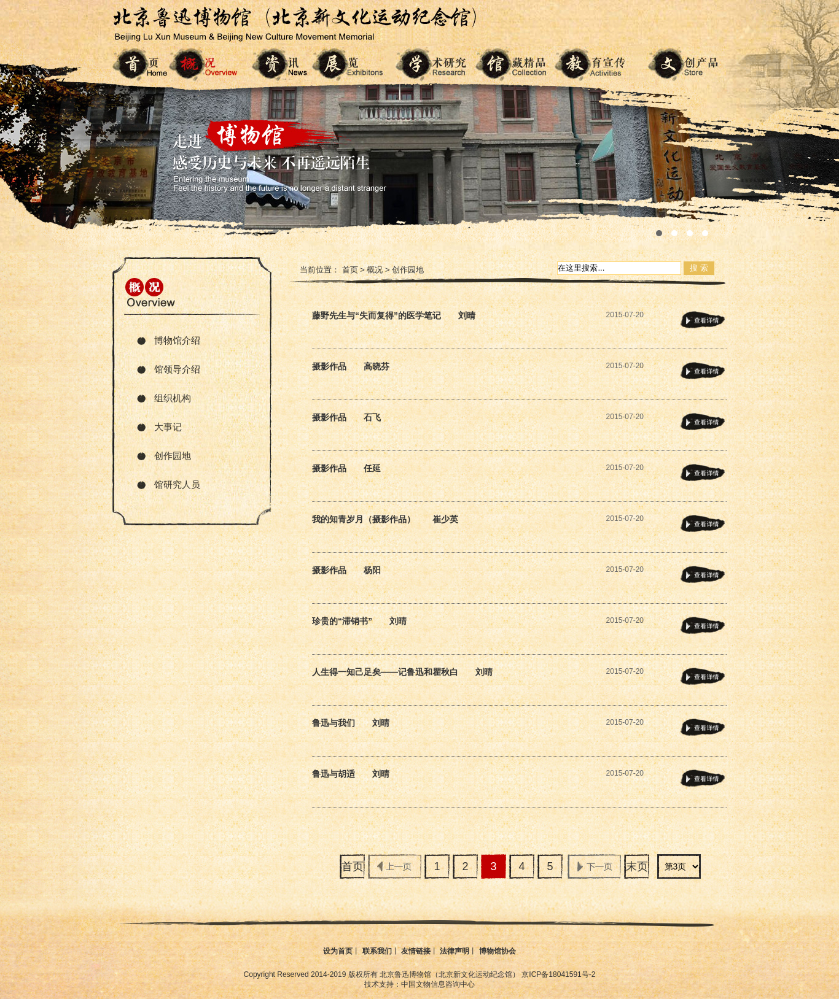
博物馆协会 (497, 951)
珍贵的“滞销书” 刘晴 (359, 621)
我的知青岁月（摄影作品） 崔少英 (385, 519)
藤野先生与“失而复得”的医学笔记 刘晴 (393, 315)
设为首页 (338, 951)
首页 (350, 269)
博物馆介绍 (177, 340)
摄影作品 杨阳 (346, 570)
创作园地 (172, 455)
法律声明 (454, 951)
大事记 (168, 427)
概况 (375, 269)
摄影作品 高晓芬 (350, 366)
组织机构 (172, 398)
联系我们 (377, 951)
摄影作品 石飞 (346, 417)
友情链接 (416, 951)
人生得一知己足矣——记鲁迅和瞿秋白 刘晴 (402, 672)
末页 (637, 866)
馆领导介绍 (177, 369)
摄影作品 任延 (346, 468)
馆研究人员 (177, 484)
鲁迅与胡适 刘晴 (350, 774)
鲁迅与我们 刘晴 (350, 723)
